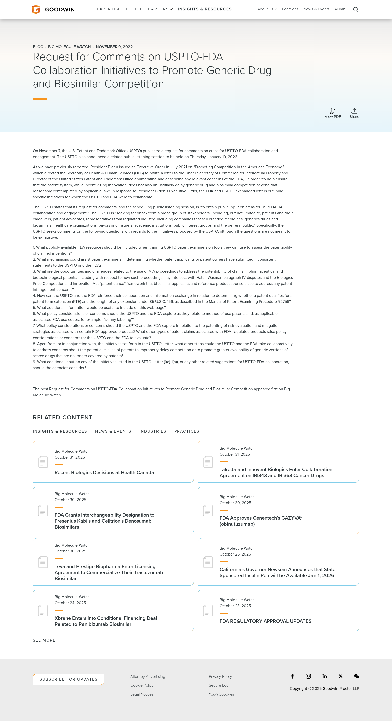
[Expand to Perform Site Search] (355, 9)
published (151, 151)
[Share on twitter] (340, 677)
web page (155, 307)
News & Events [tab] (113, 431)
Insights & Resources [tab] (60, 431)
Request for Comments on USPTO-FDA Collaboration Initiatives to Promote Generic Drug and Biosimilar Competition (151, 389)
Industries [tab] (152, 431)
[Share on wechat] (356, 677)
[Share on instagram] (308, 677)
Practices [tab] (186, 431)
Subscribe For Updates (69, 679)
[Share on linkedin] (324, 677)
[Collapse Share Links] (354, 113)
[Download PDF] (333, 113)
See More (44, 640)
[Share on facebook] (292, 677)
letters (261, 191)
